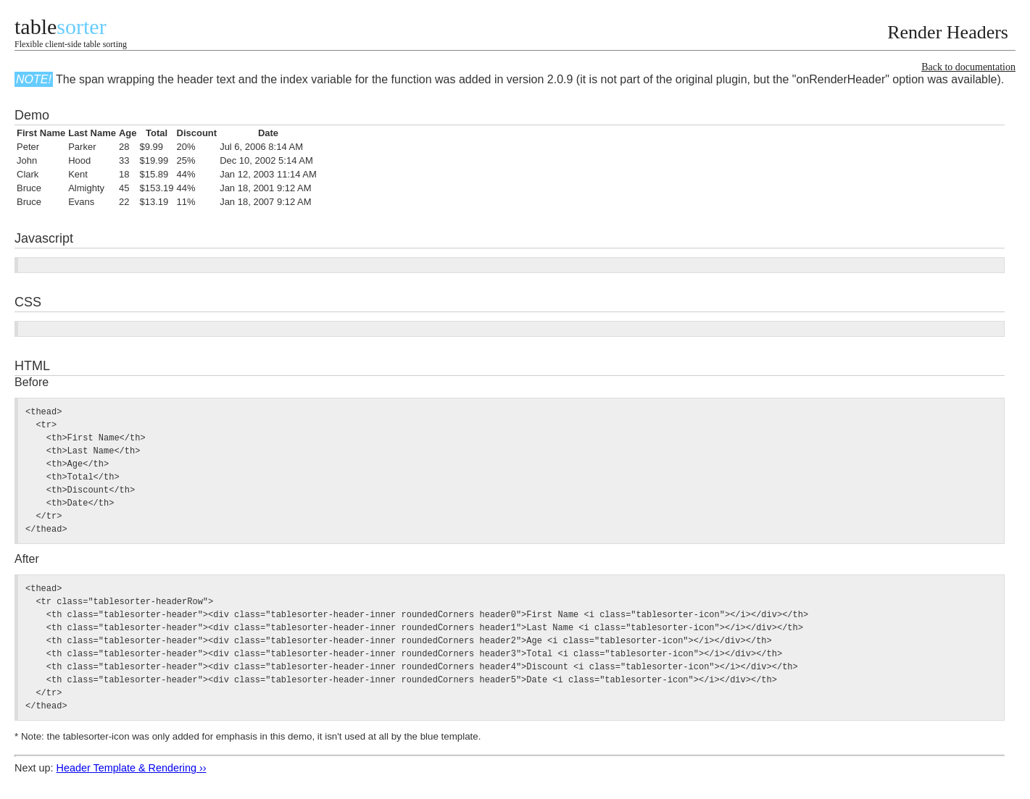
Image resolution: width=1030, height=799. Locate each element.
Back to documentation (968, 67)
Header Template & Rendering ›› (132, 768)
